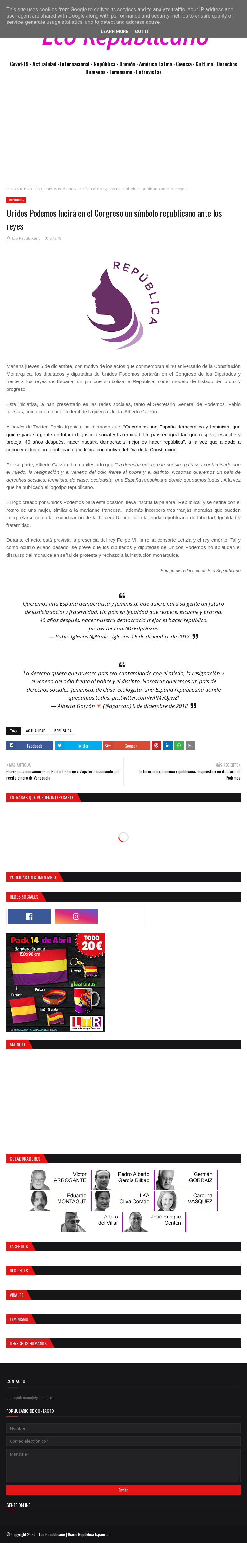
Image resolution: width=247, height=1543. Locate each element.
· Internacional (74, 64)
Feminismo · (122, 72)
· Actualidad (44, 64)
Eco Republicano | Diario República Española (74, 1534)
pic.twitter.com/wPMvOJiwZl (145, 697)
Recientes (19, 1270)
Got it (142, 31)
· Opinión (126, 64)
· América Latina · (156, 64)
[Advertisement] (123, 134)
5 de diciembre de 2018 (161, 636)
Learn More (114, 31)
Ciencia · (186, 64)
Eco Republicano (26, 238)
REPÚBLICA (30, 189)
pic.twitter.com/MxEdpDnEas (123, 628)
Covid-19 (20, 64)
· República (104, 64)
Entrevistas (149, 72)
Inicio (11, 189)
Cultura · (206, 64)
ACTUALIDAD (36, 730)
